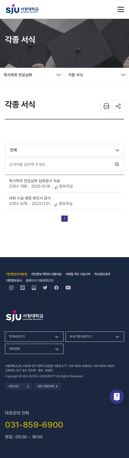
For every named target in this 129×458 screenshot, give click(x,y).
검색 (117, 164)
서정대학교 (22, 9)
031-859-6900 (79, 366)
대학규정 (18, 386)
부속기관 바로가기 (81, 336)
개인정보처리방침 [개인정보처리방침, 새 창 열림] (16, 274)
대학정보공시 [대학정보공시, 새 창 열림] (14, 280)
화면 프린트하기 (106, 106)
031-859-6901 (104, 366)
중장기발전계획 (47, 386)
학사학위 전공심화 (18, 75)
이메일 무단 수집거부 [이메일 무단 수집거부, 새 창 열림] (77, 274)
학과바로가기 (17, 336)
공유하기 (118, 106)
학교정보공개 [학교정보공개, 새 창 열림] (102, 274)
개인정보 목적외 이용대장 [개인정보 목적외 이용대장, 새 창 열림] (46, 274)
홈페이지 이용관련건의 (39, 280)
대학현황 (14, 349)
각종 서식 (75, 75)
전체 (13, 150)
